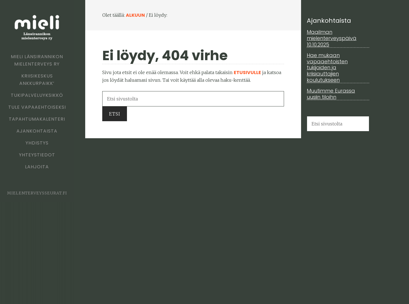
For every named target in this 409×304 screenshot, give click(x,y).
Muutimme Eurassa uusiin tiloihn (331, 93)
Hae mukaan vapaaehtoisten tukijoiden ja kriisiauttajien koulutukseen (327, 67)
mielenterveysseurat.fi (37, 193)
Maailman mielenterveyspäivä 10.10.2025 (331, 38)
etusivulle (247, 72)
